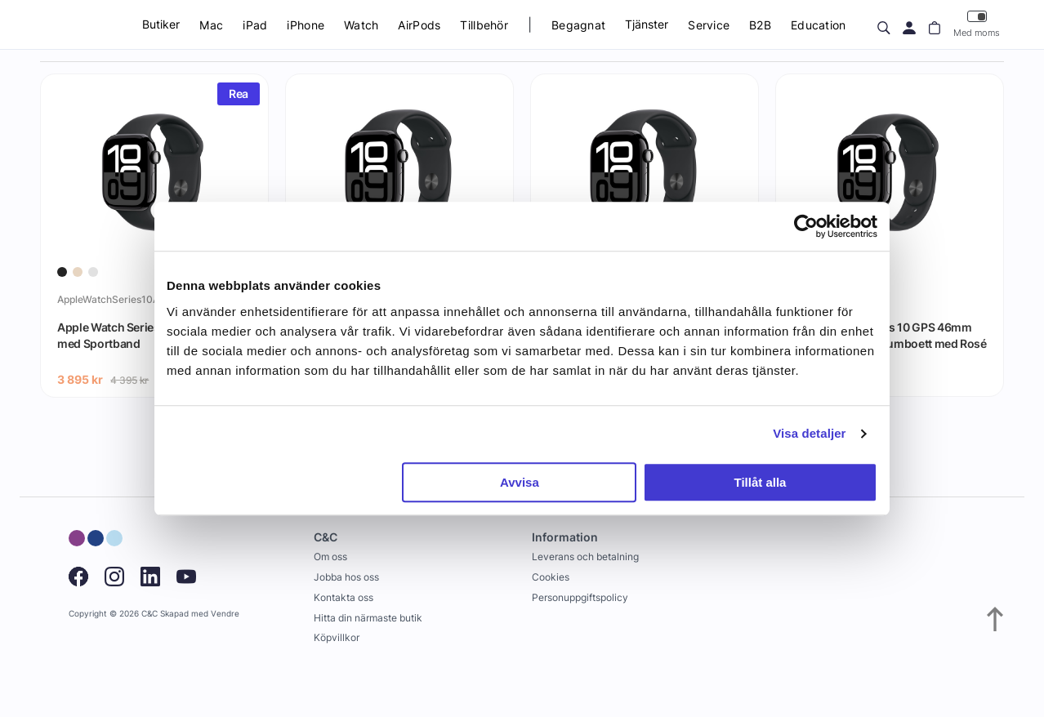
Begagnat (578, 25)
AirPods (419, 25)
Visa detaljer (809, 433)
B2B (760, 25)
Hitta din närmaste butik (368, 618)
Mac (211, 25)
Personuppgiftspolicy (580, 597)
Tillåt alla (760, 482)
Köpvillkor (336, 637)
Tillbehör (484, 25)
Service (708, 25)
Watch (361, 25)
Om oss (330, 556)
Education (818, 25)
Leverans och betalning (585, 556)
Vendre (225, 613)
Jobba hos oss (346, 577)
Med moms (976, 24)
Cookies (550, 577)
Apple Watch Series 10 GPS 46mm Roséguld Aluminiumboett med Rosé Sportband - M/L (889, 343)
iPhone (305, 25)
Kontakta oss (343, 597)
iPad (255, 25)
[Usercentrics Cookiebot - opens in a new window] (805, 226)
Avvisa (519, 482)
